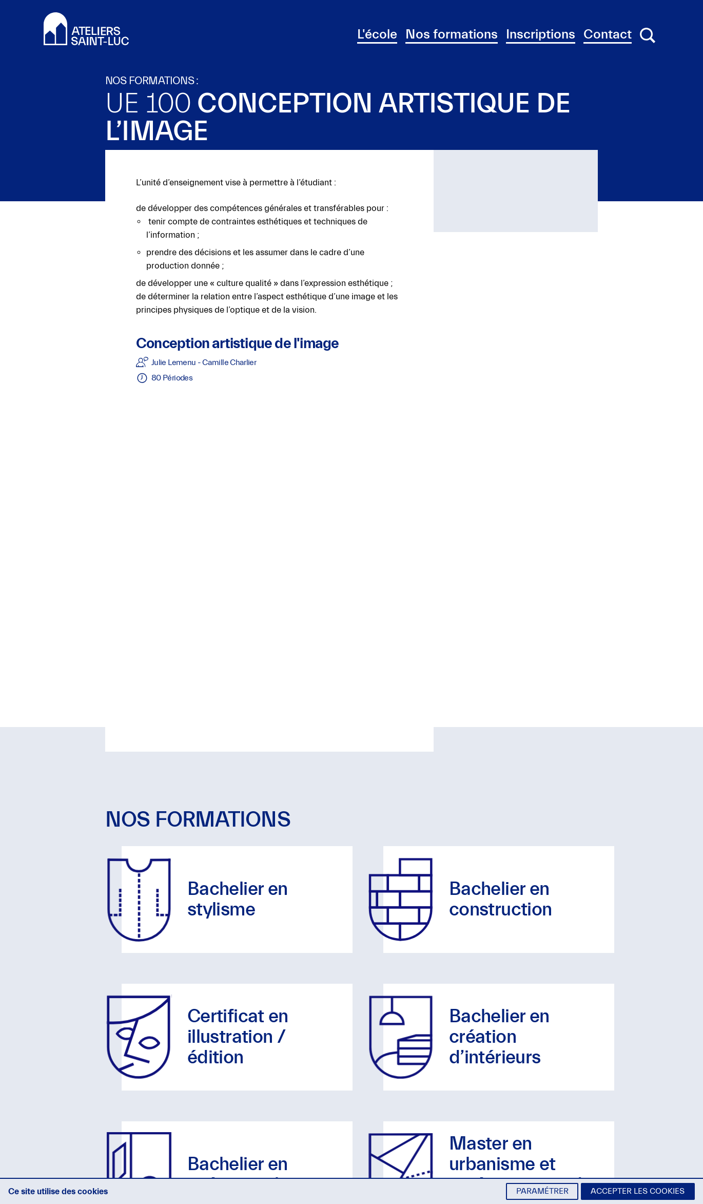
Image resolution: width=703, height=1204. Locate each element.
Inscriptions (540, 34)
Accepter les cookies (638, 1191)
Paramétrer (542, 1191)
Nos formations (451, 34)
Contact (607, 34)
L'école (377, 34)
